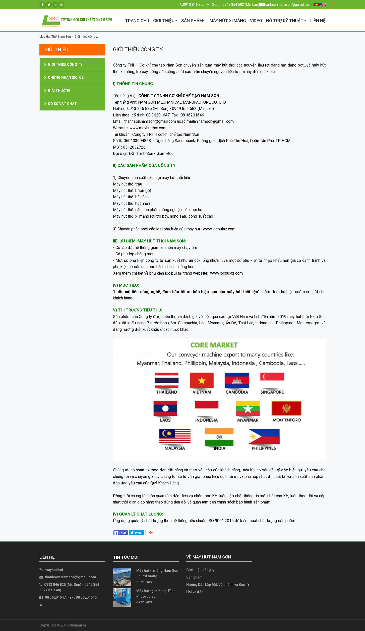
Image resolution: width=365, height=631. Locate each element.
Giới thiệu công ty (65, 64)
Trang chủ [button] (137, 20)
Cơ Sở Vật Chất (62, 104)
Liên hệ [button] (318, 20)
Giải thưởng (59, 91)
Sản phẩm (194, 577)
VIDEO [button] (256, 20)
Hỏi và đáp (194, 592)
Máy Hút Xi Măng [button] (228, 20)
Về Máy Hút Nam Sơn (208, 556)
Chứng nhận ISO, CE (66, 78)
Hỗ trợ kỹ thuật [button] (286, 20)
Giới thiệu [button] (165, 20)
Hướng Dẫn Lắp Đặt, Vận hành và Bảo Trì (218, 585)
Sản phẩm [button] (193, 20)
